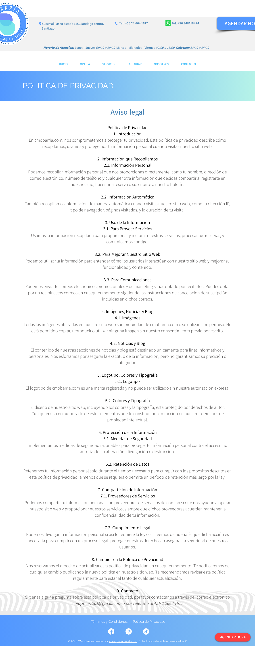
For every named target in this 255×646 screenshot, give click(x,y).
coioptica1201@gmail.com (96, 603)
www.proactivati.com (123, 641)
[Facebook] (111, 631)
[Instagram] (128, 631)
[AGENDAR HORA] (233, 637)
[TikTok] (146, 631)
